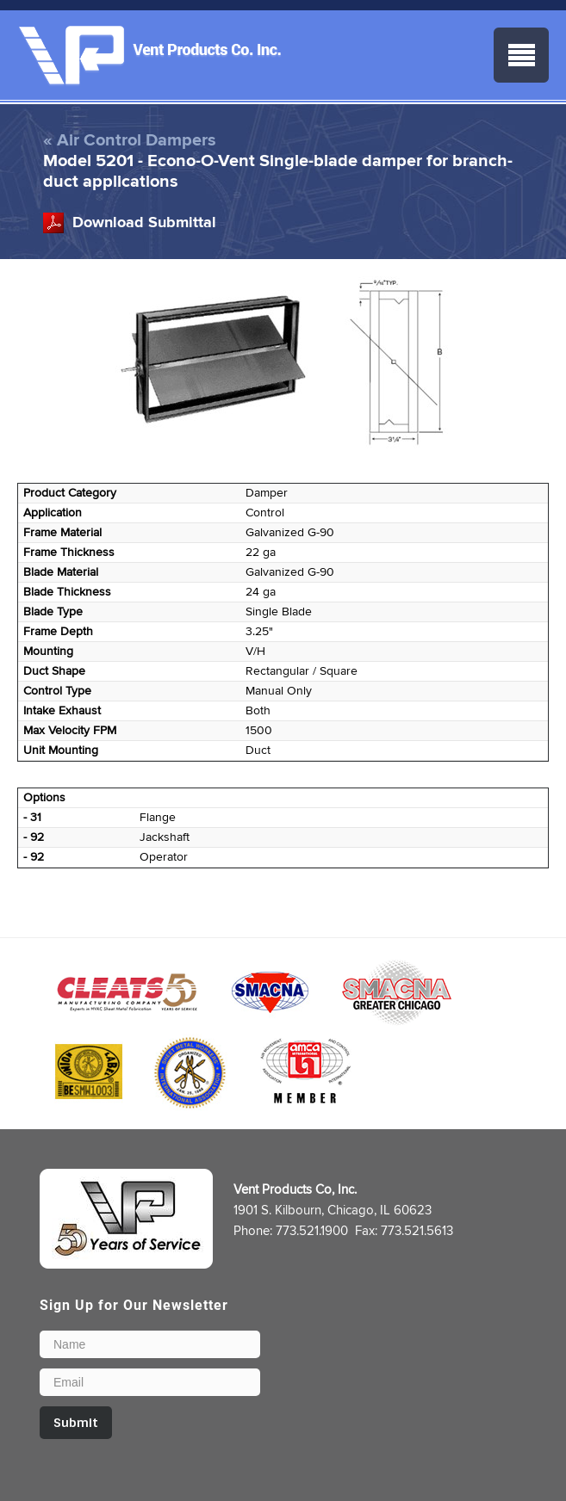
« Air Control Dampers (129, 140)
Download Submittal (144, 222)
